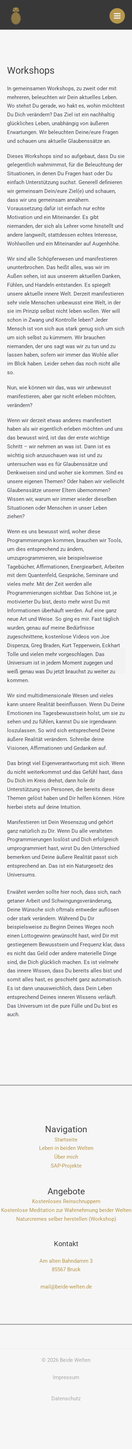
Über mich (66, 1157)
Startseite (66, 1139)
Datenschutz (66, 1398)
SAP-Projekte (66, 1166)
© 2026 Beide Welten (66, 1360)
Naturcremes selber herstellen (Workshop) (66, 1219)
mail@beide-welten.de (66, 1287)
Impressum (66, 1377)
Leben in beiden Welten (66, 1148)
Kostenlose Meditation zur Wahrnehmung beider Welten (66, 1210)
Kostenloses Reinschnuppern (66, 1201)
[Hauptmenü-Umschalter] (117, 16)
